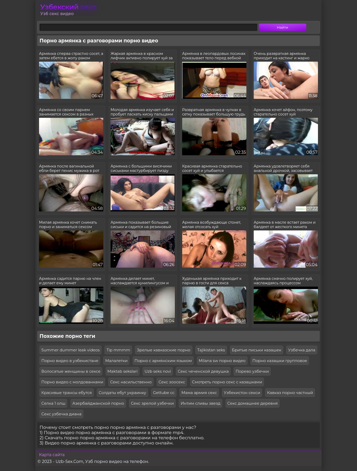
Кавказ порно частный (290, 392)
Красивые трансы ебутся (66, 392)
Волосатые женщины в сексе (70, 371)
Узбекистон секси (242, 392)
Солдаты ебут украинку (122, 392)
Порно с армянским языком (163, 360)
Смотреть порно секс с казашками (227, 381)
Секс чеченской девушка (203, 371)
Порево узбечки (252, 371)
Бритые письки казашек (256, 349)
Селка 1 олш (53, 403)
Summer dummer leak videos (70, 349)
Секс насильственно (131, 381)
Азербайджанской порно (98, 403)
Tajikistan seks (211, 349)
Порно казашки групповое (279, 360)
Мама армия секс (199, 392)
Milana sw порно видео (222, 360)
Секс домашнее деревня (252, 403)
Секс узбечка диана (61, 413)
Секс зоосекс (171, 381)
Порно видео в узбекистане (69, 360)
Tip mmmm (118, 349)
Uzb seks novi (157, 371)
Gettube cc (164, 392)
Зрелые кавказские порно (163, 349)
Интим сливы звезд (200, 403)
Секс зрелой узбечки (152, 403)
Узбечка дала (301, 349)
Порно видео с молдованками (72, 381)
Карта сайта (52, 454)
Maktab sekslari (122, 371)
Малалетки (116, 360)
